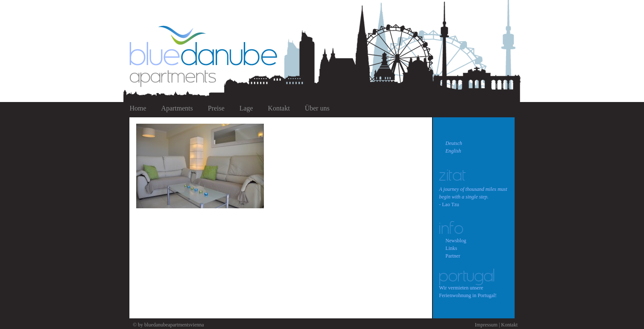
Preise (216, 108)
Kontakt (279, 108)
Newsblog (456, 241)
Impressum (486, 325)
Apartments (177, 108)
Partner (453, 256)
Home (138, 108)
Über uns (317, 108)
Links (451, 248)
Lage (246, 108)
